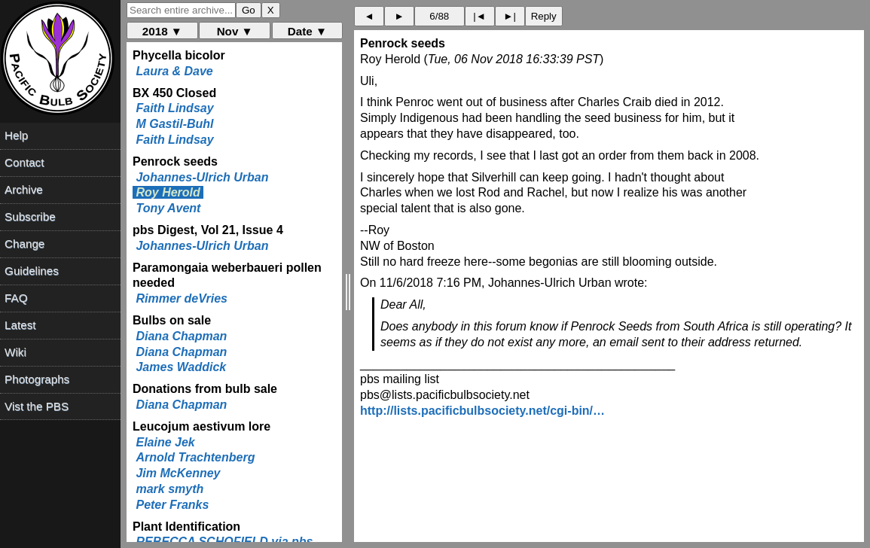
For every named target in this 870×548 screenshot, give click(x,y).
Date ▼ (307, 31)
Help (16, 135)
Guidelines (32, 270)
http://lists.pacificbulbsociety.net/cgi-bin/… (482, 410)
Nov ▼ (235, 31)
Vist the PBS (37, 406)
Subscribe (30, 216)
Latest (20, 324)
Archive (24, 189)
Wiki (15, 352)
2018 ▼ (162, 31)
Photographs (37, 379)
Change (24, 243)
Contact (24, 162)
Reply (544, 16)
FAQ (16, 297)
